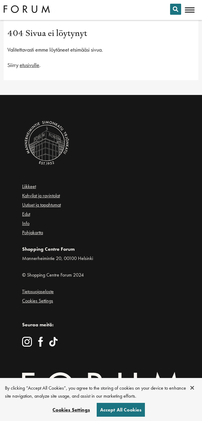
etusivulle (29, 65)
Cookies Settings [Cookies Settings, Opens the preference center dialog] (71, 411)
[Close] (192, 389)
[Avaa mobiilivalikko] (190, 10)
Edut (26, 214)
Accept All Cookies (121, 411)
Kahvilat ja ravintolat (41, 195)
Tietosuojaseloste (38, 291)
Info (25, 223)
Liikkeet (29, 186)
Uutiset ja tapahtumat (41, 205)
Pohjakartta (32, 232)
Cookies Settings (37, 300)
